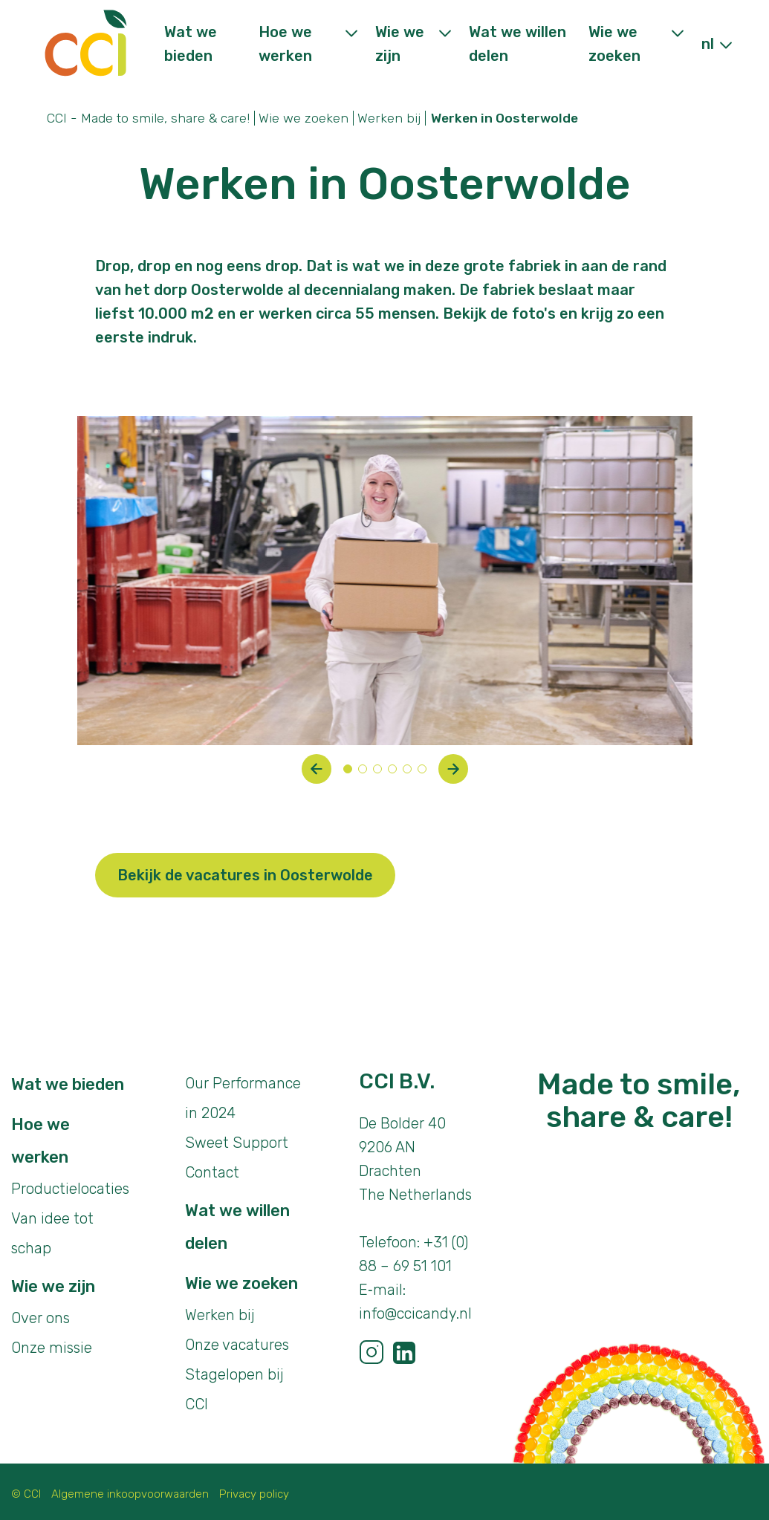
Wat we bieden (67, 1084)
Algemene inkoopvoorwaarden (130, 1494)
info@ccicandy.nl (415, 1313)
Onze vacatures (237, 1345)
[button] (316, 769)
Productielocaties (70, 1189)
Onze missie (51, 1348)
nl (707, 44)
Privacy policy (254, 1494)
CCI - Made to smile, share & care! (148, 118)
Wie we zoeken (303, 118)
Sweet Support (236, 1143)
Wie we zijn (53, 1286)
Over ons (40, 1318)
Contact (212, 1172)
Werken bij (389, 118)
